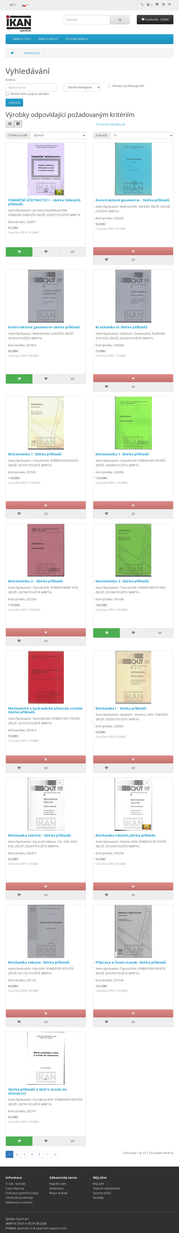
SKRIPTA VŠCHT (48, 39)
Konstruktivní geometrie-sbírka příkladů (44, 327)
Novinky (98, 1198)
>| (55, 1154)
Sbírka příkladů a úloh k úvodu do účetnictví (37, 1091)
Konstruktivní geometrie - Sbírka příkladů (132, 200)
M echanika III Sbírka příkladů (121, 327)
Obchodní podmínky (19, 1198)
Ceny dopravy (15, 1188)
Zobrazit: (102, 135)
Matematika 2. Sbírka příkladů (122, 581)
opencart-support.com (51, 1228)
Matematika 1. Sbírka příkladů (35, 454)
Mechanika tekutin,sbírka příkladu (125, 835)
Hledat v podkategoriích (126, 86)
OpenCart (22, 1219)
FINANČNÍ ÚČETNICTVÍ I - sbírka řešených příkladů (44, 202)
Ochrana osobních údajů (22, 1193)
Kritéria (10, 80)
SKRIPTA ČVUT (22, 39)
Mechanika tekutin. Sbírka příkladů (38, 962)
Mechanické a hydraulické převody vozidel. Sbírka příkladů (45, 710)
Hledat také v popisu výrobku (27, 94)
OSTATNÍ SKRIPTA (76, 39)
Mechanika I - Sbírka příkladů (121, 708)
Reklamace (56, 1188)
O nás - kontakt (15, 1184)
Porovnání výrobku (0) (110, 124)
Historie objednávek (106, 1188)
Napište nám (57, 1184)
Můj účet (98, 1184)
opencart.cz (25, 1228)
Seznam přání (102, 1193)
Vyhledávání (32, 53)
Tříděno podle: (18, 135)
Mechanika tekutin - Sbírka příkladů (39, 835)
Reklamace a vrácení (19, 1202)
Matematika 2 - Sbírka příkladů (35, 581)
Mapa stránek (58, 1193)
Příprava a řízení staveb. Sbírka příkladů (131, 962)
